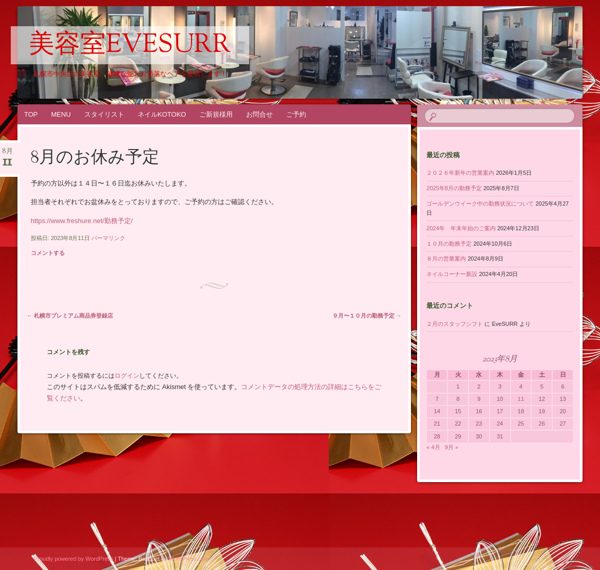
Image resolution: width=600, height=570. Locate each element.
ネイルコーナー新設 (451, 274)
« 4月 (433, 447)
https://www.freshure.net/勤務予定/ (82, 221)
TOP (31, 114)
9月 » (451, 447)
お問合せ (259, 114)
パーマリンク (108, 238)
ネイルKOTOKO (162, 114)
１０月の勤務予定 (449, 244)
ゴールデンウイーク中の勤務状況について (480, 203)
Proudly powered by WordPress (73, 559)
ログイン (127, 375)
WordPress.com (188, 559)
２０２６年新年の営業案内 (460, 173)
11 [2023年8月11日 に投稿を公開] (521, 399)
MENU (61, 114)
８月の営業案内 (446, 258)
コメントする (48, 253)
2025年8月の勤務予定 (454, 188)
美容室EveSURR (130, 45)
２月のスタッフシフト (454, 324)
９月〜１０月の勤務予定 (367, 315)
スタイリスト (104, 114)
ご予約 (296, 114)
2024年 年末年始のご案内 (460, 228)
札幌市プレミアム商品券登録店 (70, 315)
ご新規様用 (216, 114)
